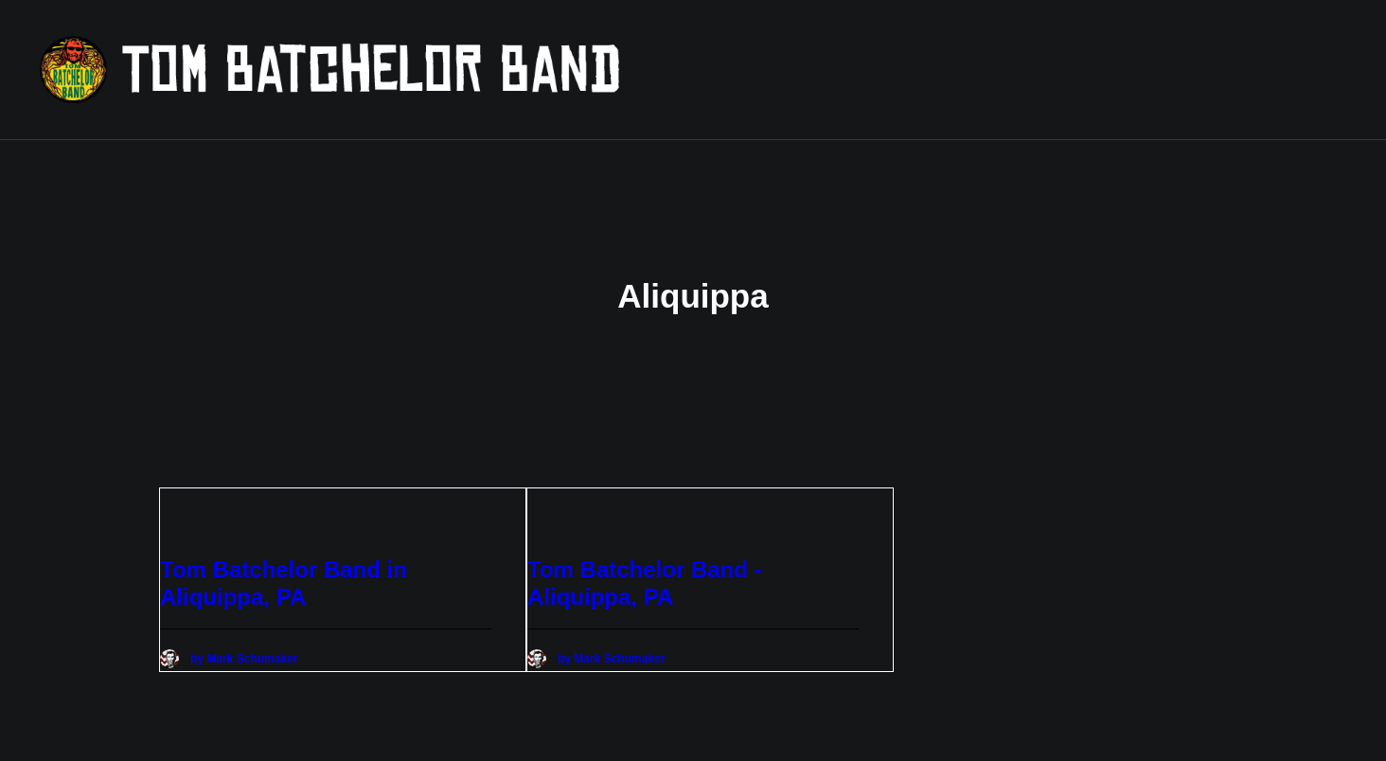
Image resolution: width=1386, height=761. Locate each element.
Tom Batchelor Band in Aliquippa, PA (283, 572)
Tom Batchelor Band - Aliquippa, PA (644, 572)
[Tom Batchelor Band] (450, 69)
